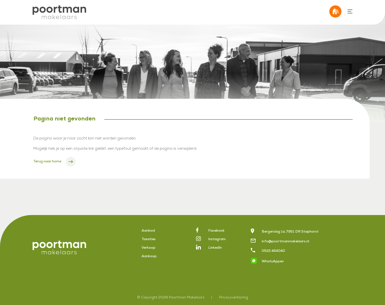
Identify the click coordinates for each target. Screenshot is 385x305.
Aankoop (149, 256)
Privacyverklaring (233, 297)
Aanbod (148, 231)
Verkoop (148, 248)
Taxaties (149, 239)
